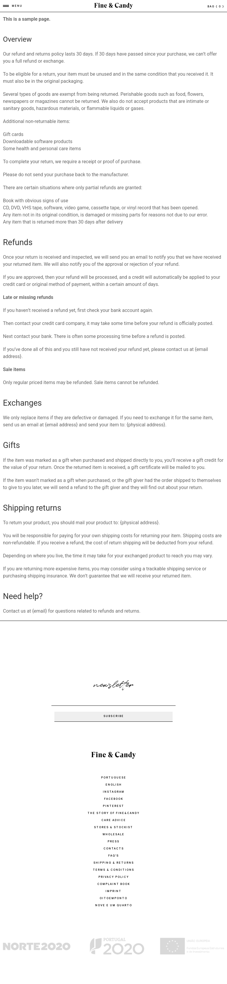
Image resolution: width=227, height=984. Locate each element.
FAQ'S (113, 856)
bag (215, 7)
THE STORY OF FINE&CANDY (113, 813)
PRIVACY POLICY (113, 877)
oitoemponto (113, 898)
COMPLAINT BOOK (113, 884)
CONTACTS (113, 849)
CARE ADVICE (113, 820)
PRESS (113, 842)
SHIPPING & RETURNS (113, 863)
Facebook (113, 799)
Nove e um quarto (113, 905)
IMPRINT (113, 891)
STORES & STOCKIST (113, 827)
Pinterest (113, 806)
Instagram (113, 792)
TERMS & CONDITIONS (113, 870)
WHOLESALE (113, 834)
